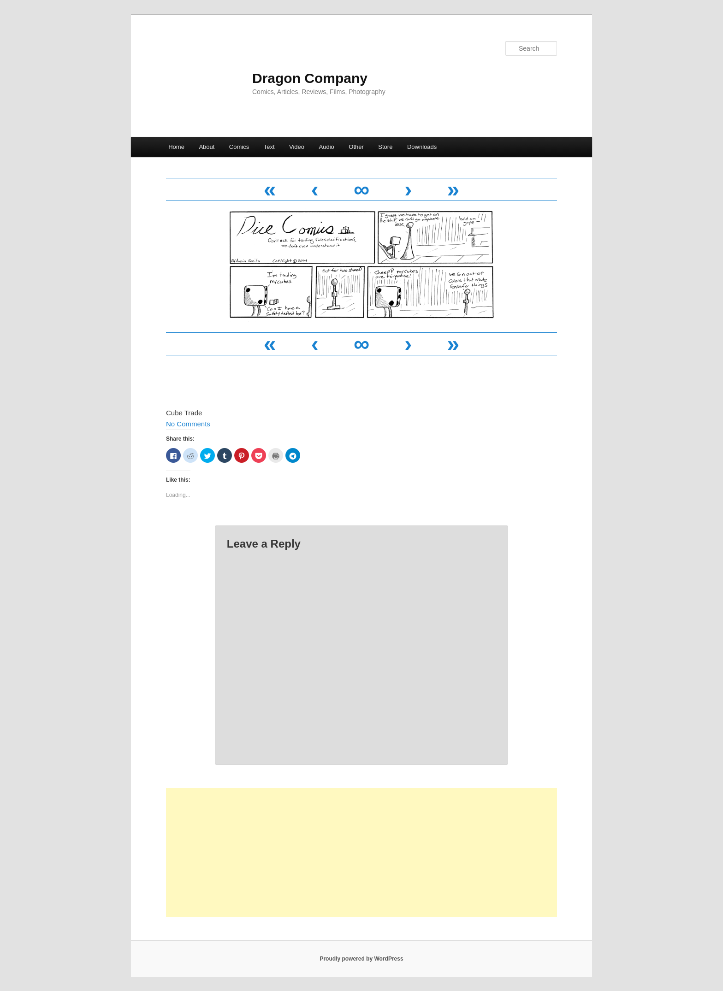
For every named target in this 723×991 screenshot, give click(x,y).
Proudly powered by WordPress (361, 959)
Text (269, 146)
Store (385, 146)
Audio (326, 146)
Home (176, 146)
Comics (239, 146)
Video (296, 146)
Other (356, 146)
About (206, 146)
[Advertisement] (361, 852)
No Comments (188, 424)
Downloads (422, 146)
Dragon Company (309, 78)
